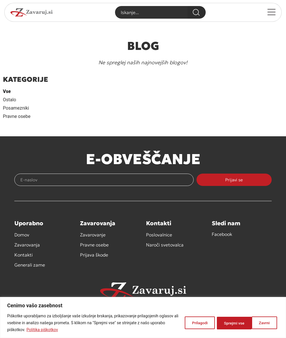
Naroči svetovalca (165, 245)
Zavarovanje (93, 235)
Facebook (222, 234)
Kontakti (23, 255)
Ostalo (9, 99)
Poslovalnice (159, 235)
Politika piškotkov (58, 329)
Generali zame (29, 265)
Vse (7, 91)
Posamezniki (16, 108)
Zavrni (225, 322)
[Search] (197, 12)
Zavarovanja (27, 245)
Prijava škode (94, 255)
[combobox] (151, 12)
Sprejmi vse (260, 322)
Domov (21, 235)
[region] (143, 317)
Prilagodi (192, 322)
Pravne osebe (16, 116)
